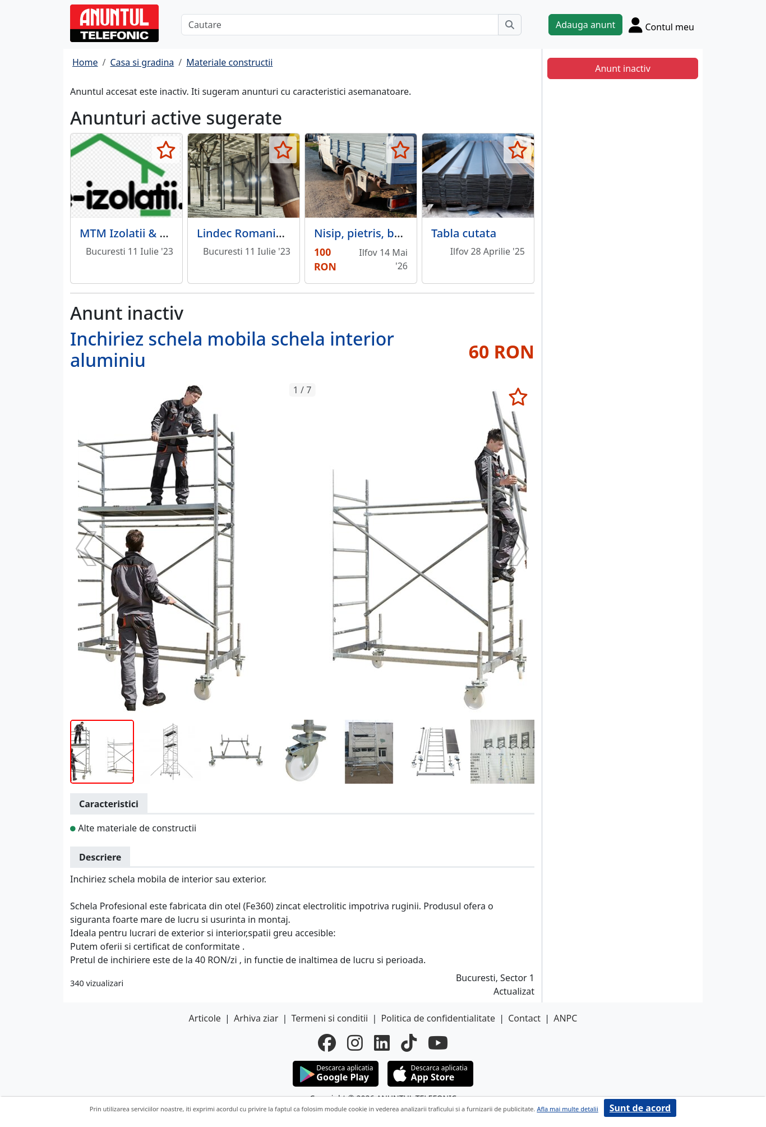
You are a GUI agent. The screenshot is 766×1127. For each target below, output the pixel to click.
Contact (524, 1018)
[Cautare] (340, 24)
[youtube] (438, 1042)
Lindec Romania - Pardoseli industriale (299, 233)
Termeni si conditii (329, 1018)
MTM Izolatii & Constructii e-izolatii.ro (180, 233)
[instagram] (355, 1042)
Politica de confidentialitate (438, 1018)
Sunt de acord (640, 1108)
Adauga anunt (585, 25)
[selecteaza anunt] (165, 149)
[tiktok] (409, 1042)
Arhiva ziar (256, 1018)
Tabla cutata (463, 233)
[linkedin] (382, 1042)
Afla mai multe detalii (567, 1109)
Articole (205, 1018)
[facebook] (327, 1042)
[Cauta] (510, 24)
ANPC (565, 1018)
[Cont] (661, 25)
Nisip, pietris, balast (366, 233)
